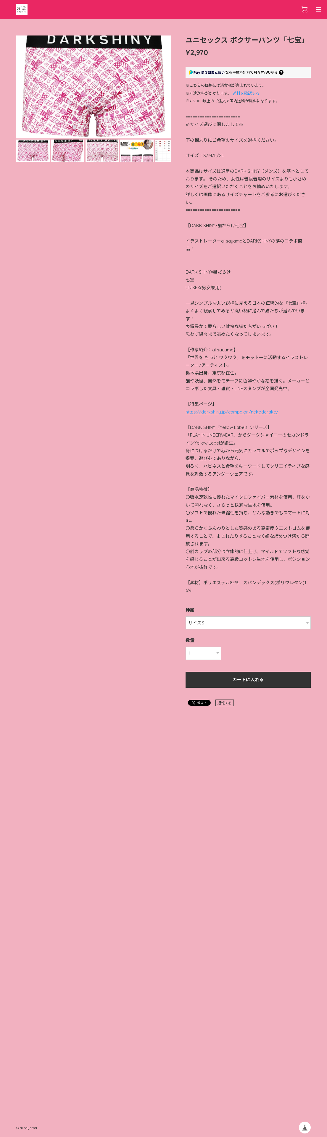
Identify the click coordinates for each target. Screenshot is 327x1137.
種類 (190, 610)
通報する (225, 703)
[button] (163, 87)
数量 (190, 640)
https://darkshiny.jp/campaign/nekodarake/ (232, 412)
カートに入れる (248, 680)
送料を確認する (246, 93)
